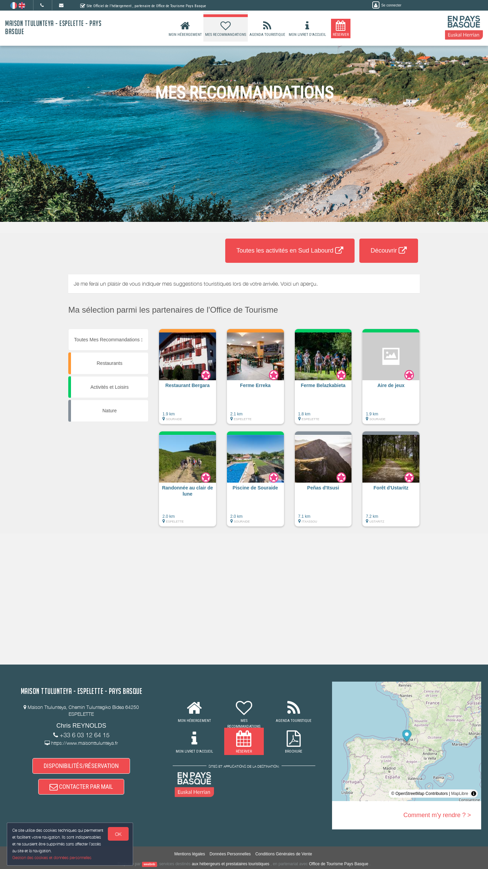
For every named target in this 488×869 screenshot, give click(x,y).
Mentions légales (189, 854)
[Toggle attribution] (474, 793)
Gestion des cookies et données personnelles (51, 857)
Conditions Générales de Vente (283, 854)
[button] (187, 380)
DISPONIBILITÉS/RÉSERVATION (81, 765)
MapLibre (459, 793)
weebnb (149, 864)
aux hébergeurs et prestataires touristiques (230, 863)
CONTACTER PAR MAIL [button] (81, 786)
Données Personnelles (230, 854)
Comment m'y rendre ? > (437, 815)
